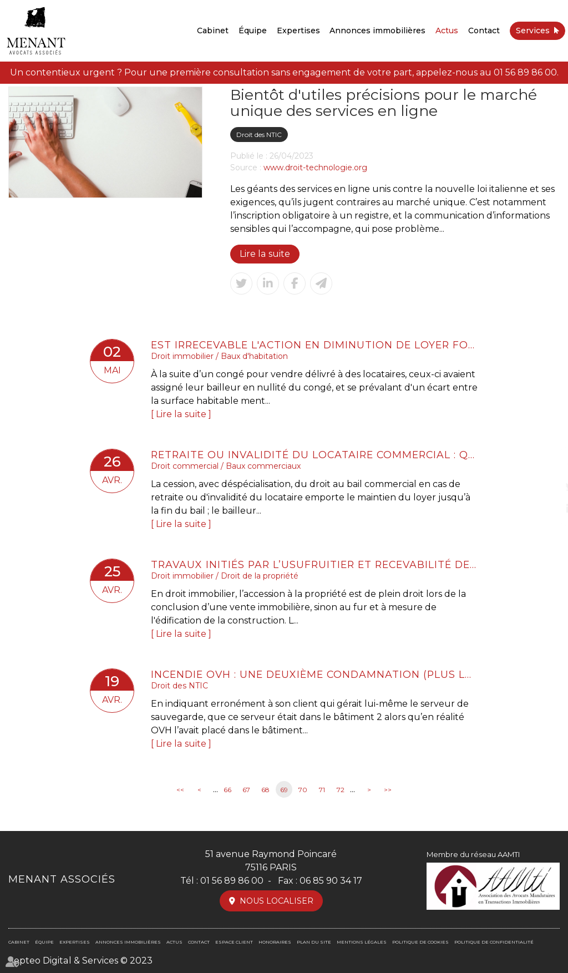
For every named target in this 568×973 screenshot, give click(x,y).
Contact (484, 31)
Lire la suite (265, 254)
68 (265, 790)
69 (284, 790)
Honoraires (274, 942)
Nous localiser (276, 901)
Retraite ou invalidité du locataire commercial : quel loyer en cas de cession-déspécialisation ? (314, 454)
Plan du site (314, 942)
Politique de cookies (420, 942)
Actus (446, 31)
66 (227, 790)
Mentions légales (362, 942)
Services (533, 31)
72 (340, 790)
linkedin (546, 509)
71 (322, 790)
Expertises (298, 31)
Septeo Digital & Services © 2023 (80, 960)
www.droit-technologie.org (315, 168)
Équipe (253, 31)
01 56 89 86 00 (525, 72)
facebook (546, 464)
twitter (546, 486)
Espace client (234, 942)
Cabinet (213, 31)
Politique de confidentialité (494, 942)
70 (302, 790)
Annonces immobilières (377, 31)
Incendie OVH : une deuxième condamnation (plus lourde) (314, 674)
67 (246, 790)
